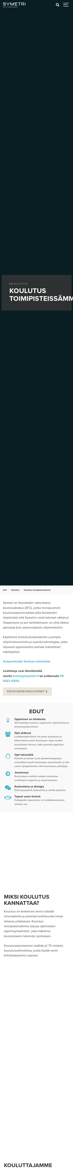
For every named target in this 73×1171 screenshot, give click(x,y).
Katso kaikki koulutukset (25, 691)
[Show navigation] (66, 5)
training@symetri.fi (26, 676)
